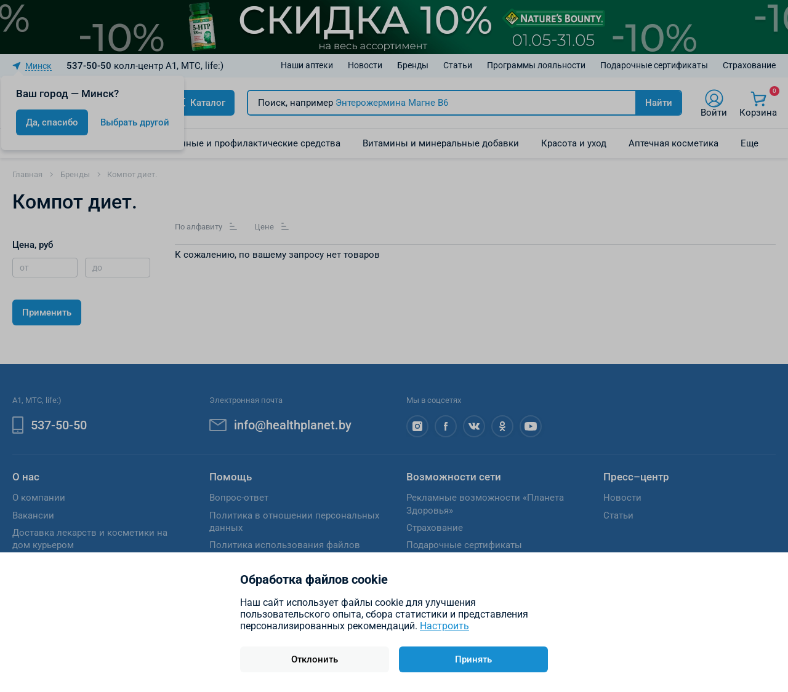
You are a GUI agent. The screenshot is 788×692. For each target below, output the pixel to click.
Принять (473, 659)
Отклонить (314, 659)
